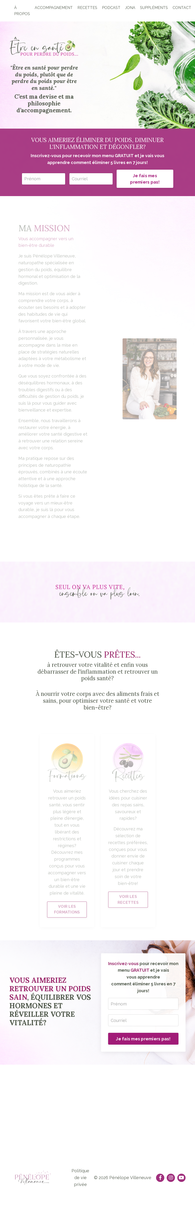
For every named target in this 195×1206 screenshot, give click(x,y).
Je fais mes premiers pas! (145, 179)
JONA (130, 7)
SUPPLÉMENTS (154, 7)
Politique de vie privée (80, 1177)
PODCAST (111, 7)
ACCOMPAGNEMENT (54, 7)
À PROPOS (22, 10)
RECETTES (87, 7)
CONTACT (182, 7)
